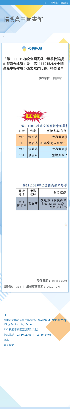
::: (45, 2)
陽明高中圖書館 (59, 2)
